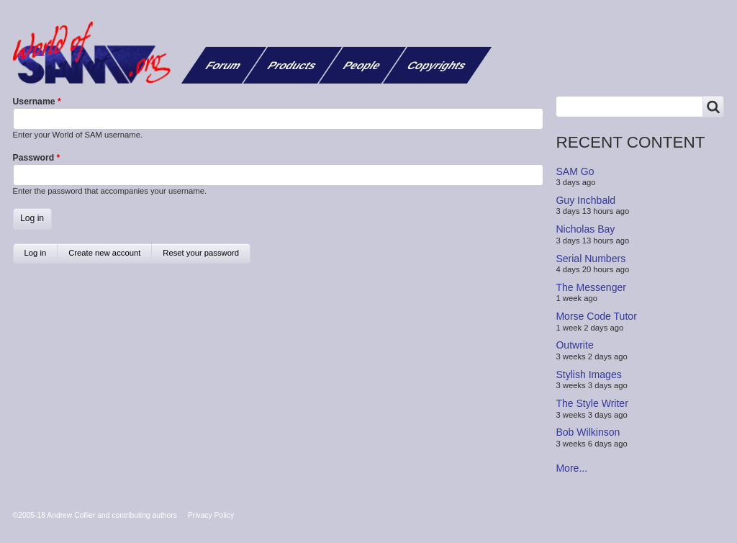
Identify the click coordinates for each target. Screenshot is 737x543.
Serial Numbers (590, 258)
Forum (224, 65)
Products (292, 65)
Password (34, 158)
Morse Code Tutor (596, 316)
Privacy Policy (211, 515)
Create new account (104, 252)
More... (571, 468)
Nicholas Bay (585, 229)
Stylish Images (588, 374)
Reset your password (201, 252)
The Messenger (591, 287)
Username (34, 102)
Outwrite (574, 345)
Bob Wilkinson (588, 432)
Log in (41, 256)
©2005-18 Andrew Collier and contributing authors (95, 515)
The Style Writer (592, 403)
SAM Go (575, 170)
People (362, 65)
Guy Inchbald (585, 200)
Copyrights (437, 65)
